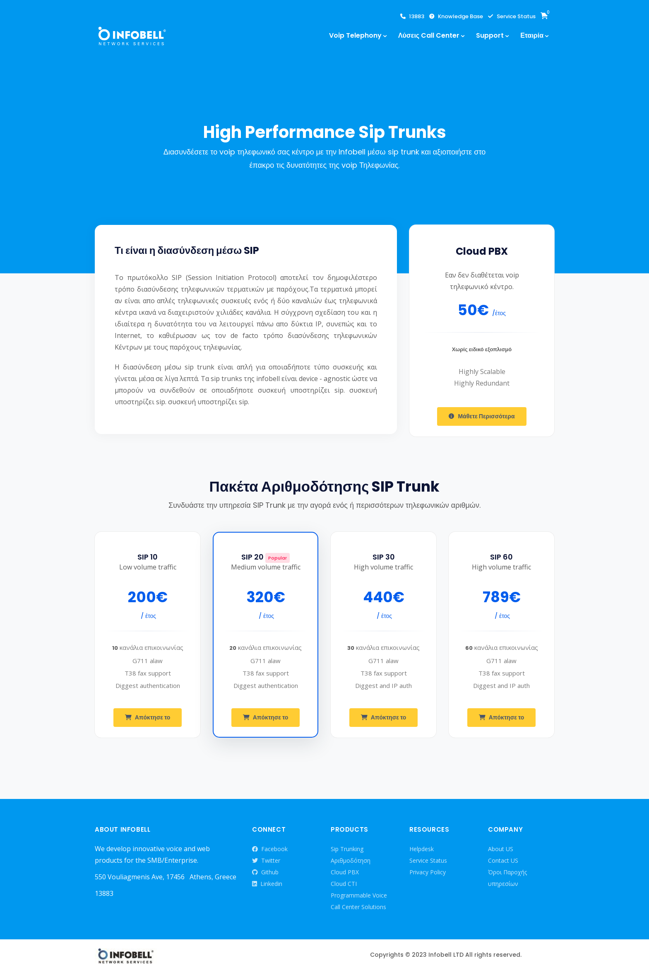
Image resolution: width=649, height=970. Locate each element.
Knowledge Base (456, 16)
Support (490, 35)
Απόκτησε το (148, 717)
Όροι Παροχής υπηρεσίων (507, 878)
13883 (412, 16)
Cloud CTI (344, 884)
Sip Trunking (347, 849)
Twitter (266, 861)
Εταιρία (531, 35)
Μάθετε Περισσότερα (481, 416)
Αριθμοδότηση (350, 860)
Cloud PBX (345, 872)
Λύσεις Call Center (428, 35)
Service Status (512, 16)
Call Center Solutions (358, 907)
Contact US (503, 860)
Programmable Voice (359, 895)
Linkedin (267, 884)
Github (265, 872)
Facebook (270, 849)
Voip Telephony (355, 35)
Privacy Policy (427, 872)
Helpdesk (421, 849)
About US (500, 849)
